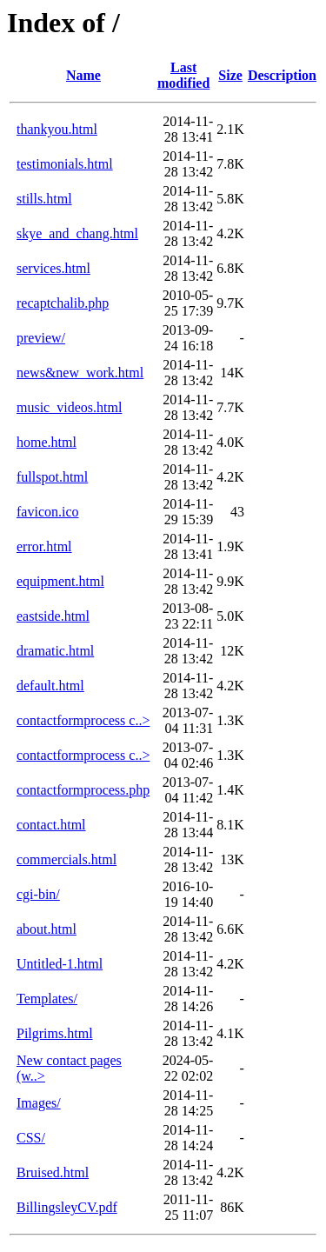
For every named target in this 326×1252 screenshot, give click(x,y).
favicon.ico (48, 511)
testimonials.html (65, 163)
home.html (47, 442)
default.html (50, 685)
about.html (47, 929)
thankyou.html (57, 129)
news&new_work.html (80, 372)
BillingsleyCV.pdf (67, 1207)
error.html (44, 546)
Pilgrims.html (55, 1033)
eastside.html (53, 616)
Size (230, 75)
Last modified (183, 75)
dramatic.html (55, 650)
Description (282, 75)
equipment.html (60, 581)
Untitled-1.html (60, 963)
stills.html (44, 198)
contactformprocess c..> (83, 720)
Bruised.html (53, 1172)
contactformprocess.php (83, 789)
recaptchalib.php (63, 303)
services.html (53, 268)
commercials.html (66, 859)
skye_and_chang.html (77, 233)
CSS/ (31, 1137)
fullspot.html (52, 477)
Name (83, 75)
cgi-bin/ (38, 894)
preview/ (41, 337)
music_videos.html (69, 407)
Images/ (39, 1103)
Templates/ (47, 998)
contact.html (51, 824)
